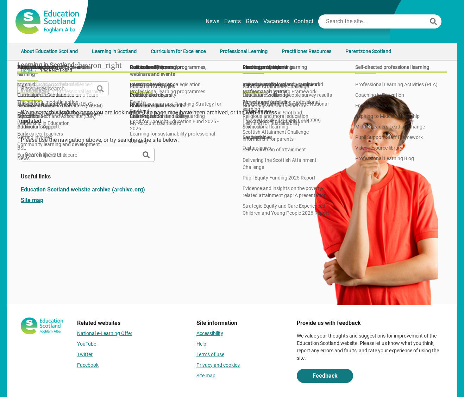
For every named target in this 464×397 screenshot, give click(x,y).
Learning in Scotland (114, 51)
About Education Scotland (49, 51)
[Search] (433, 21)
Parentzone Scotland (368, 51)
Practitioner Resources (306, 51)
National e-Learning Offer (104, 333)
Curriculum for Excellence (178, 51)
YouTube (86, 344)
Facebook (88, 365)
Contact (303, 21)
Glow (252, 21)
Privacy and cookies (218, 365)
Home (26, 70)
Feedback (325, 375)
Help (201, 344)
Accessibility (209, 333)
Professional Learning (244, 51)
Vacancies (276, 21)
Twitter (85, 354)
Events (232, 21)
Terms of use (210, 354)
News (212, 21)
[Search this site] (373, 21)
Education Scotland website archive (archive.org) (83, 189)
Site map (32, 200)
